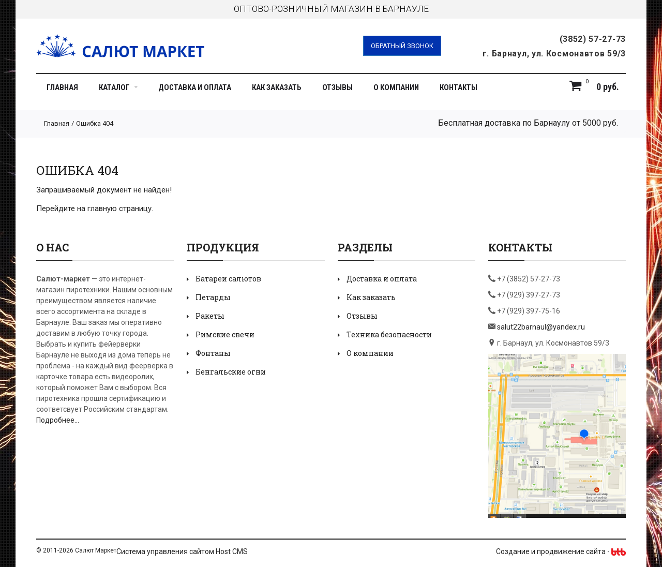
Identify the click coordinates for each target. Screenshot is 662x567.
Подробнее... (57, 420)
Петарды (213, 297)
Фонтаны (213, 353)
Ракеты (209, 316)
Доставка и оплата (194, 87)
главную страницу (119, 208)
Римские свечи (224, 334)
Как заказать (277, 87)
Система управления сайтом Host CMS (182, 551)
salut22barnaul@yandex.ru (541, 327)
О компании (396, 87)
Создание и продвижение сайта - (561, 551)
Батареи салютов (228, 279)
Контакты (458, 87)
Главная (62, 87)
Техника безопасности (389, 334)
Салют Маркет (95, 550)
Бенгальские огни (230, 372)
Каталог (118, 87)
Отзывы (337, 87)
